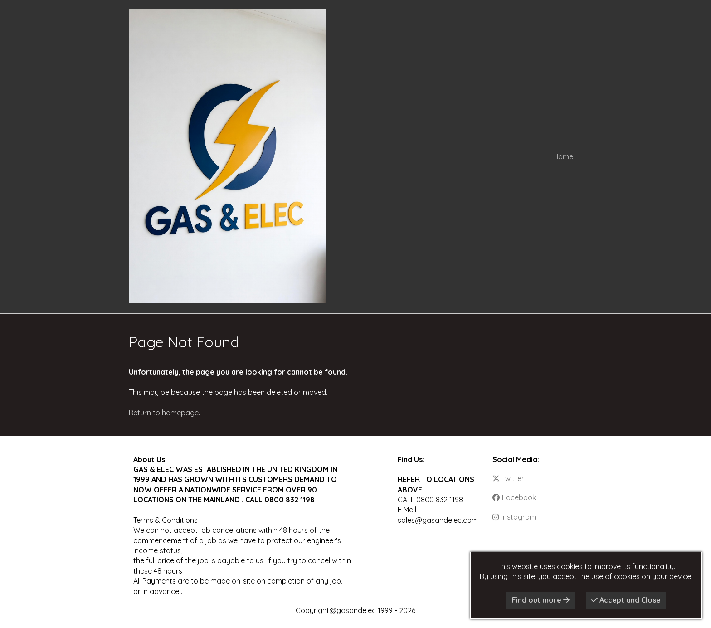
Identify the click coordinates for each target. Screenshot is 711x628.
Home (563, 156)
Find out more (541, 599)
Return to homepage (164, 412)
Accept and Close (626, 599)
